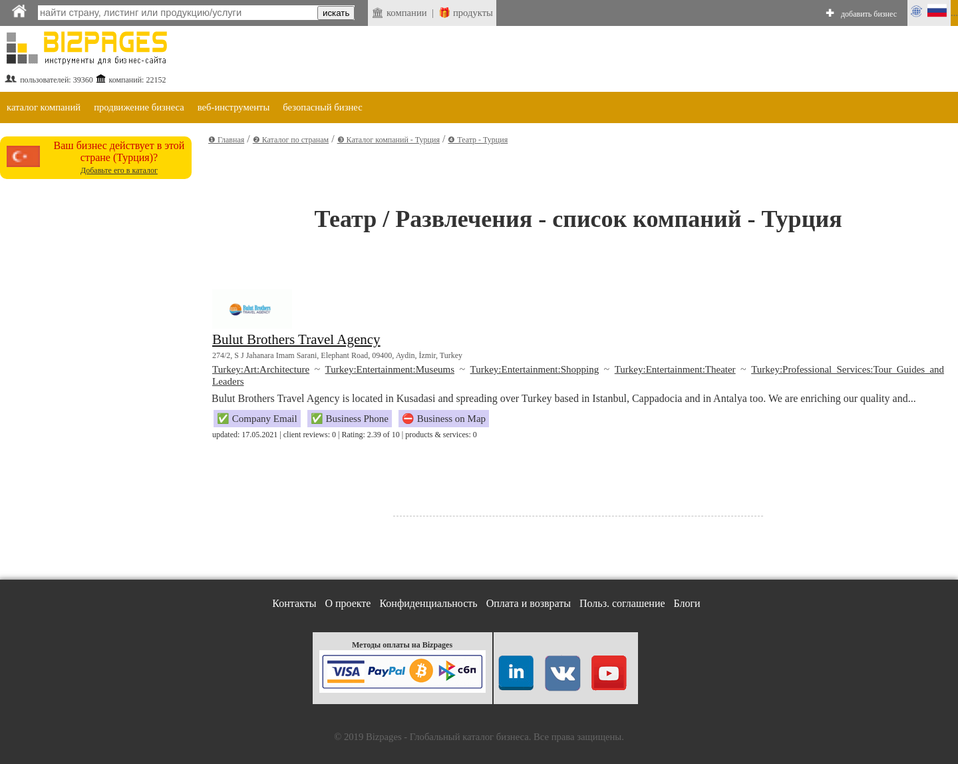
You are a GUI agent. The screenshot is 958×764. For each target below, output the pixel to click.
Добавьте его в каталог (119, 170)
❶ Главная (226, 139)
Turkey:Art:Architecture (260, 369)
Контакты (294, 603)
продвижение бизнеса (139, 107)
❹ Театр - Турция (478, 139)
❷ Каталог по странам (291, 139)
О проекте (348, 603)
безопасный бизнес (322, 107)
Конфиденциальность (428, 603)
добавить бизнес (869, 14)
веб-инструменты (234, 107)
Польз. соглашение (622, 603)
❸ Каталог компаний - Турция (388, 139)
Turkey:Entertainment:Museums (389, 369)
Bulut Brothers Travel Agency (296, 339)
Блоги (687, 603)
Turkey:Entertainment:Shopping (534, 369)
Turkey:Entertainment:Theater (675, 369)
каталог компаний (43, 107)
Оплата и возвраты (528, 603)
